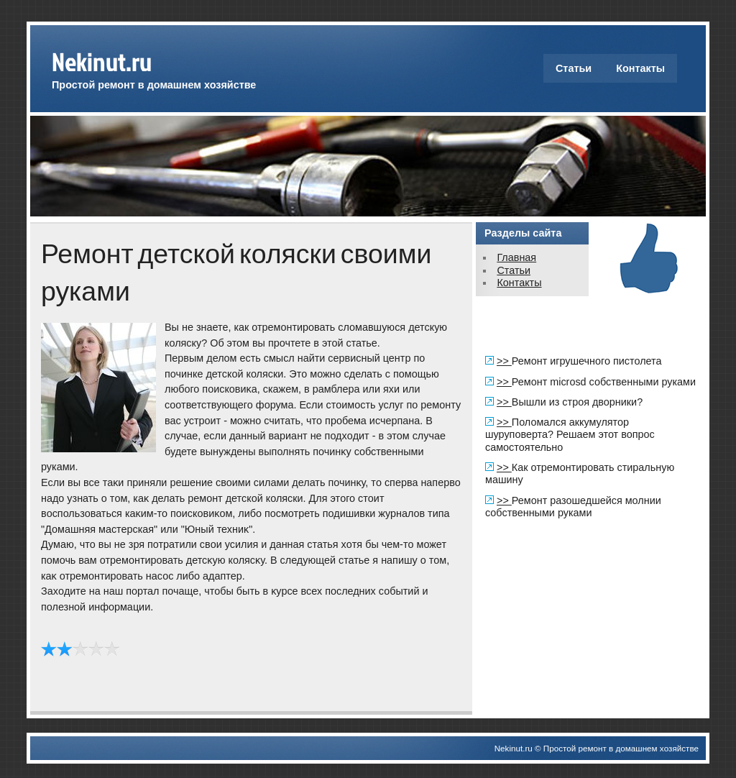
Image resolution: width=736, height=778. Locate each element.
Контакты (640, 68)
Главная (516, 257)
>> (504, 361)
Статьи (574, 68)
